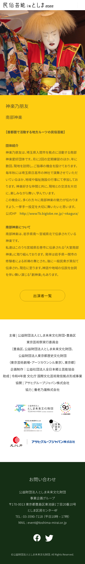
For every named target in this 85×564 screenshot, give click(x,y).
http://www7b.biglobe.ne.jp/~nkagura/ (49, 214)
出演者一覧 (42, 296)
